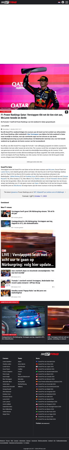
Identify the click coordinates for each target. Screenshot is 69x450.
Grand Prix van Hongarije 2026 (45, 391)
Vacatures (34, 440)
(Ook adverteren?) (46, 423)
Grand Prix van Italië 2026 (44, 396)
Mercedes (20, 379)
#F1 (35, 192)
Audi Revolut (21, 366)
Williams (20, 386)
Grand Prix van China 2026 (44, 364)
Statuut (28, 440)
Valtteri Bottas (15, 176)
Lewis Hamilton (7, 361)
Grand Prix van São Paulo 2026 (46, 411)
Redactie (2, 440)
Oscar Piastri (6, 369)
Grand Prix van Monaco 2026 (45, 379)
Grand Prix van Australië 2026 (45, 361)
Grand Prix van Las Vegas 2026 (46, 414)
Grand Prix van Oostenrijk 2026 (46, 384)
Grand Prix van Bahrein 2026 (45, 369)
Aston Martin (21, 364)
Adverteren (22, 440)
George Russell (7, 389)
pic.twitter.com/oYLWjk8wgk (54, 192)
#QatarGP (40, 192)
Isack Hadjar (6, 376)
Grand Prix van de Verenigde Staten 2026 (48, 406)
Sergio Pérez (6, 414)
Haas (36, 183)
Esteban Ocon (30, 176)
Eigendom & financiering (16, 443)
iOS (54, 440)
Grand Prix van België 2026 (44, 389)
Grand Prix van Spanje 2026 (45, 399)
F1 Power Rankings (5, 111)
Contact (16, 440)
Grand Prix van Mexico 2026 (45, 409)
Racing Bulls (21, 381)
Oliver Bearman (7, 391)
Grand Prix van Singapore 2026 (46, 404)
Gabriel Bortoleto (7, 406)
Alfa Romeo (18, 185)
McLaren (51, 169)
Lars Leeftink (5, 126)
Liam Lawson (6, 401)
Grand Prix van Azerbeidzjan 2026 (46, 401)
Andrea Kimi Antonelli (9, 386)
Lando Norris (5, 172)
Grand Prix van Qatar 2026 (44, 416)
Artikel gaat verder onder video (34, 162)
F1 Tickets (26, 443)
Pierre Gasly (6, 374)
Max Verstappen (33, 134)
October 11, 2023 (41, 196)
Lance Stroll (6, 399)
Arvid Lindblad (7, 404)
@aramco (14, 192)
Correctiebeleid (4, 443)
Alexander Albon (7, 381)
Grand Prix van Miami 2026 (44, 374)
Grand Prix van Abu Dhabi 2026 (46, 419)
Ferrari (20, 371)
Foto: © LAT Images (6, 108)
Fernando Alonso (56, 179)
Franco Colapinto (7, 371)
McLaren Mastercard (24, 376)
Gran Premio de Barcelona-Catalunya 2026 (49, 381)
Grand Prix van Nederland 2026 (46, 394)
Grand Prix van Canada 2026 (45, 376)
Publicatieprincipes (61, 440)
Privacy (8, 440)
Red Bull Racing (22, 384)
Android (50, 440)
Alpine (19, 361)
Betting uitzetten (42, 440)
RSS (12, 440)
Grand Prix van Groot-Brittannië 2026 (47, 386)
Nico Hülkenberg (7, 409)
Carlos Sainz (6, 384)
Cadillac (20, 369)
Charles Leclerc (39, 179)
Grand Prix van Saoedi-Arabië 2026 (47, 371)
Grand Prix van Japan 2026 (45, 366)
